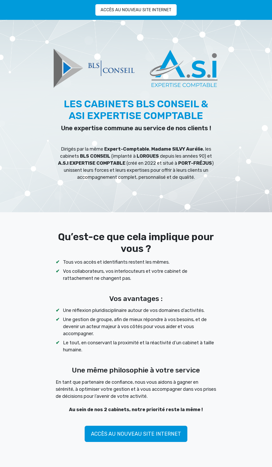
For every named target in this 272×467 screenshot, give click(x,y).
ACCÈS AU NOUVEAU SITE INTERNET (136, 9)
